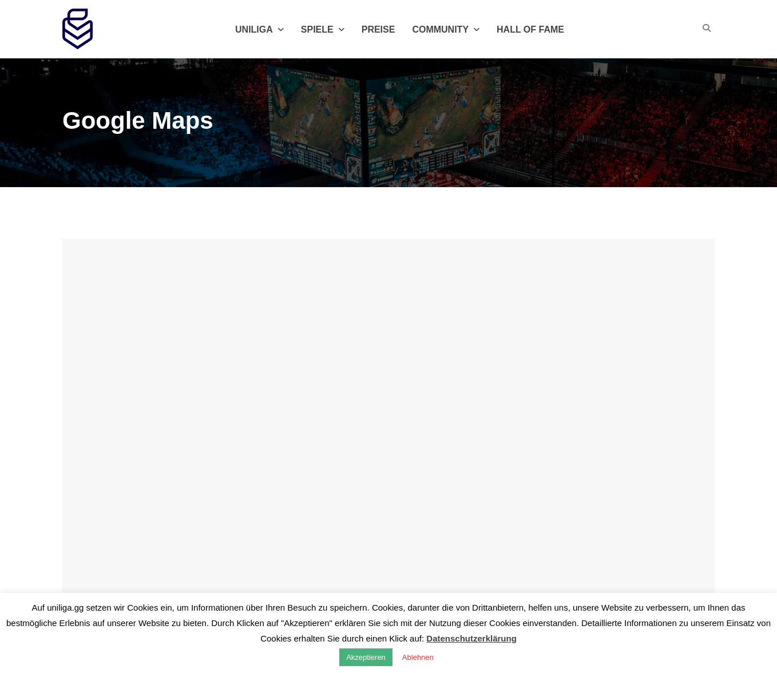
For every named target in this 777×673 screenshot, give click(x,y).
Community (445, 29)
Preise (378, 29)
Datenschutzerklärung (471, 638)
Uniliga (259, 29)
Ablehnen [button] (418, 657)
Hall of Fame (530, 29)
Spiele (322, 29)
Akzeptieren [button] (366, 657)
